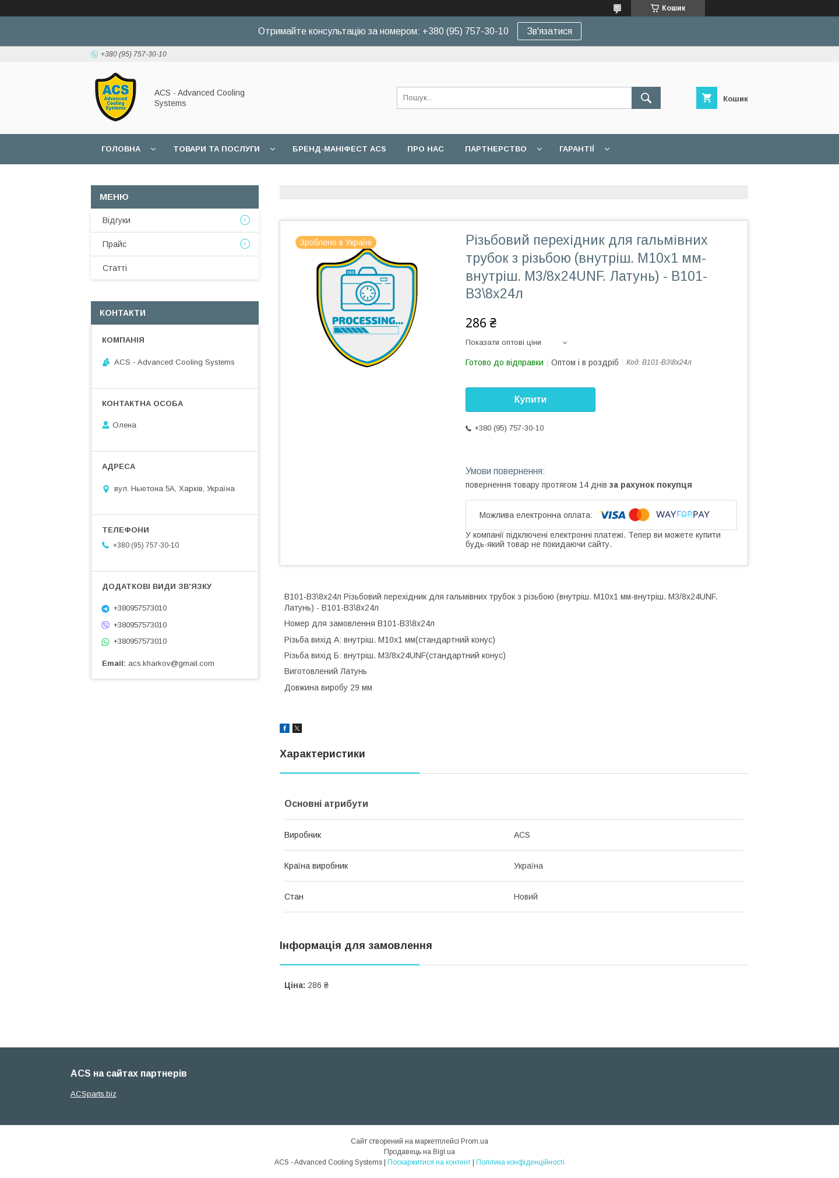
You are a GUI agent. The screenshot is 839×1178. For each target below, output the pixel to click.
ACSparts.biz (93, 1093)
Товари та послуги (216, 148)
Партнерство (496, 148)
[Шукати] (646, 98)
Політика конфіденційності (520, 1162)
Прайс (114, 244)
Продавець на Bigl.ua (419, 1152)
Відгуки (117, 220)
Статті (115, 268)
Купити (530, 399)
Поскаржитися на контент (429, 1162)
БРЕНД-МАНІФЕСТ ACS (339, 148)
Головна (120, 148)
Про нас (425, 148)
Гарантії (576, 148)
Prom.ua (474, 1141)
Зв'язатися (549, 31)
